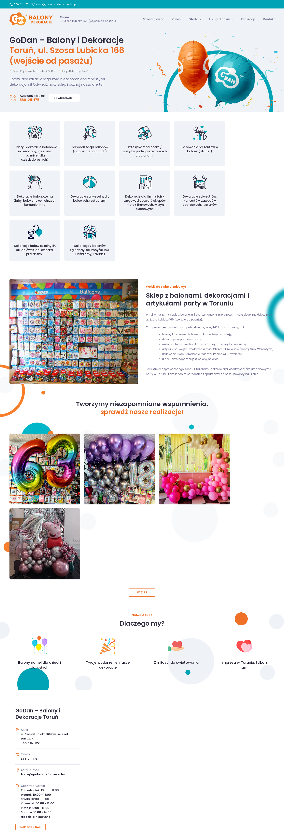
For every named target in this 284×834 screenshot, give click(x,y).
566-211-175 (18, 4)
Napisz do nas (31, 704)
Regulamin (124, 808)
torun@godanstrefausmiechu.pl (54, 4)
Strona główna (153, 19)
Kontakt (269, 19)
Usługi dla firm (219, 19)
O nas (176, 19)
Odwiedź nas (64, 98)
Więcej (142, 470)
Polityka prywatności (150, 808)
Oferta (193, 19)
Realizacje (248, 19)
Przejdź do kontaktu (142, 764)
